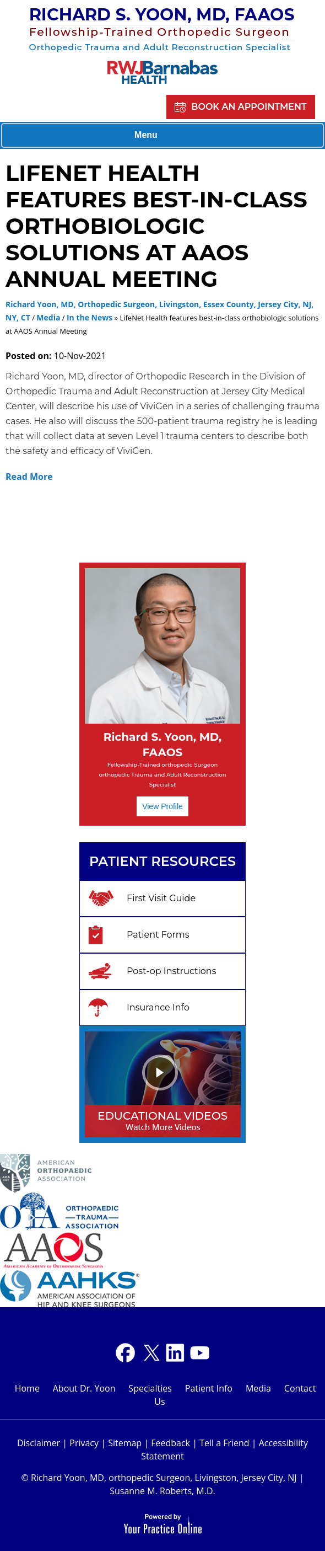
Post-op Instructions (171, 971)
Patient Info (208, 1388)
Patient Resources (162, 861)
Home (27, 1388)
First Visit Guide (161, 898)
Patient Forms (158, 934)
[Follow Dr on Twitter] (150, 1352)
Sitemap (125, 1443)
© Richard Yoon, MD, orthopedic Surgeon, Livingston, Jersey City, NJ (158, 1478)
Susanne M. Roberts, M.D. (162, 1491)
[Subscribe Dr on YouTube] (175, 1352)
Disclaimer (38, 1443)
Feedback (170, 1443)
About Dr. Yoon (84, 1388)
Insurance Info (158, 1007)
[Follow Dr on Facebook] (125, 1352)
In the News (89, 317)
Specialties (150, 1388)
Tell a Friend (224, 1443)
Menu (159, 135)
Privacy (84, 1443)
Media (48, 317)
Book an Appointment (248, 106)
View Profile (162, 806)
